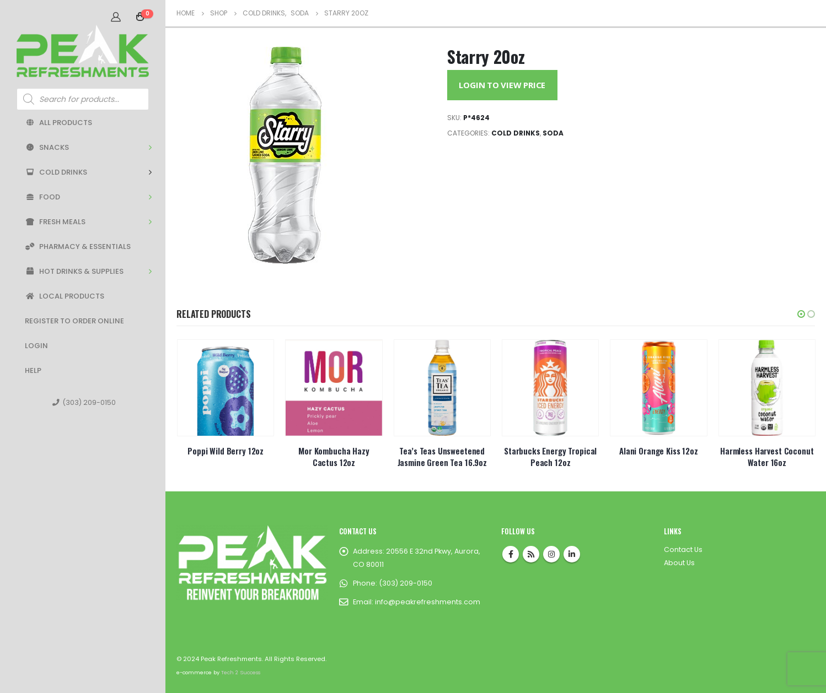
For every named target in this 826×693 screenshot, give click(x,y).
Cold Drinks (56, 172)
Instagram (551, 554)
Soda (553, 133)
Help (33, 370)
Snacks (47, 147)
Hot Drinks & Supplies (74, 271)
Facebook (510, 554)
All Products (58, 122)
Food (42, 197)
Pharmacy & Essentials (78, 246)
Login (36, 345)
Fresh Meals (55, 221)
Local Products (64, 296)
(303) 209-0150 (84, 402)
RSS (531, 554)
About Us (679, 562)
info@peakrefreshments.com (427, 602)
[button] (801, 314)
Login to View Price (502, 84)
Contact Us (683, 549)
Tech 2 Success (240, 672)
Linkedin (572, 554)
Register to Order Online (74, 321)
